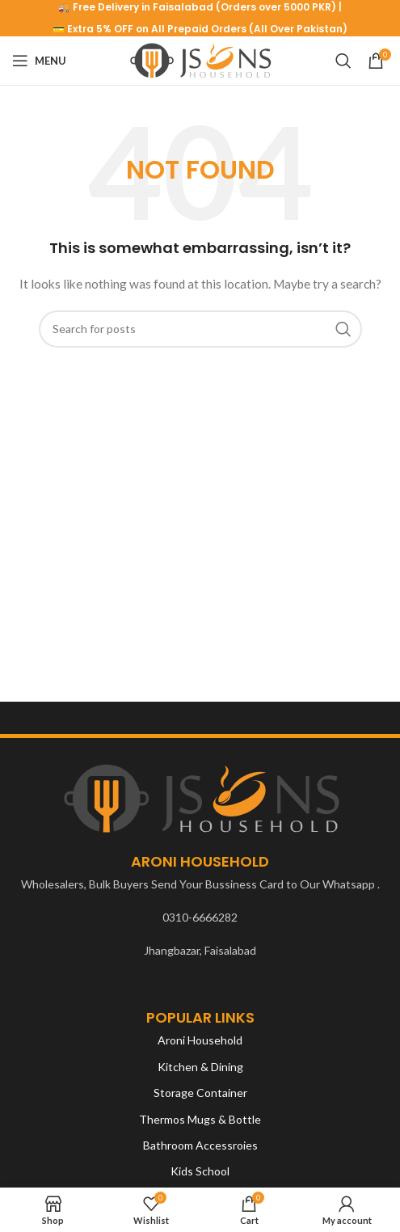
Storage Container (200, 1092)
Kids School (200, 1171)
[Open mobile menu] (39, 60)
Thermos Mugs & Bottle (200, 1119)
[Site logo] (200, 59)
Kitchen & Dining (200, 1067)
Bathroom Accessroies (200, 1145)
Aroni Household (200, 1040)
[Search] (343, 60)
